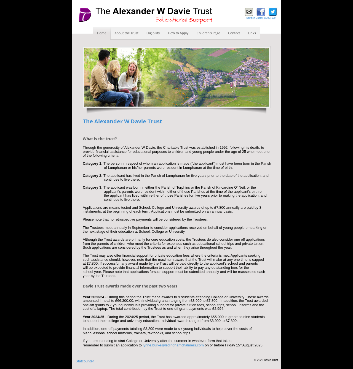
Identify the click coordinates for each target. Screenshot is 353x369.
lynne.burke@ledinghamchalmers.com (173, 345)
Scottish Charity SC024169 (261, 18)
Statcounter (85, 361)
